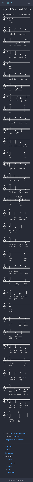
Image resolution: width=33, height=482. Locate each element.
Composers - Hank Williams (14, 440)
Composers (9, 453)
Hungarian (11, 463)
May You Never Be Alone (18, 433)
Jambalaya (16, 436)
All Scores (8, 447)
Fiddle (10, 460)
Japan (10, 466)
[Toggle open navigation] (29, 3)
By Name (8, 450)
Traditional (11, 472)
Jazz (9, 469)
